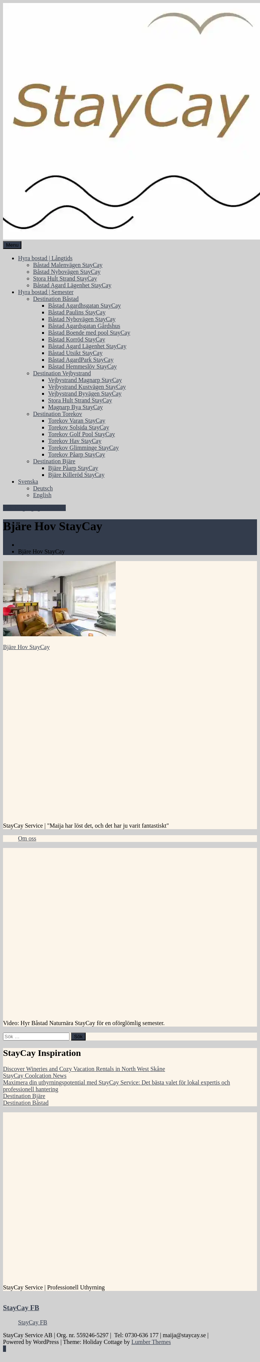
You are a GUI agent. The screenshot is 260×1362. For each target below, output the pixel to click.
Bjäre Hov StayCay (26, 647)
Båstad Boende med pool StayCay (89, 332)
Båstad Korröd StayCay (76, 339)
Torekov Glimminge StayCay (83, 447)
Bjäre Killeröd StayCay (76, 475)
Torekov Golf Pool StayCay (81, 434)
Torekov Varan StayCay (76, 420)
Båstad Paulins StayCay (77, 312)
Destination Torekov (57, 414)
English (42, 495)
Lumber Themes (151, 1342)
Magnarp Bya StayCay (75, 407)
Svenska (28, 481)
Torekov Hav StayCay (74, 441)
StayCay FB (21, 1308)
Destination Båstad (56, 299)
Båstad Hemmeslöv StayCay (82, 366)
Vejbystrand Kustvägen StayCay (87, 387)
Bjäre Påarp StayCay (73, 468)
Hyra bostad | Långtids (45, 258)
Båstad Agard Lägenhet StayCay (72, 285)
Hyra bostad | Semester (46, 292)
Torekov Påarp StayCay (76, 454)
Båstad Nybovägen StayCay (67, 271)
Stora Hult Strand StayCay (65, 278)
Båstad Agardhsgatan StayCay (84, 305)
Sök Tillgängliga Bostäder (34, 508)
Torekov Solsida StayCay (78, 427)
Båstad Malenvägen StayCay (68, 265)
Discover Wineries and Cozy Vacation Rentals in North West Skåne (84, 1069)
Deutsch (43, 488)
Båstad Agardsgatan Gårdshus (84, 326)
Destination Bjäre (54, 461)
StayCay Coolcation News (35, 1075)
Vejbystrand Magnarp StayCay (85, 380)
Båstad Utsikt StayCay (75, 353)
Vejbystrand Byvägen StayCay (85, 393)
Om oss (27, 838)
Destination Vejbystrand (62, 373)
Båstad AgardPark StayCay (80, 359)
